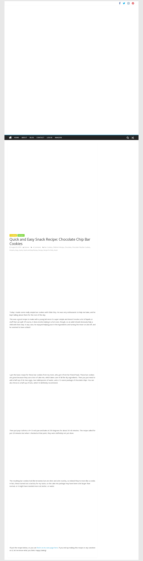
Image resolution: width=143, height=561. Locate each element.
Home (16, 137)
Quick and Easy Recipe (30, 250)
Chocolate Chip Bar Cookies (81, 247)
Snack (56, 250)
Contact (40, 137)
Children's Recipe (58, 247)
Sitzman (26, 247)
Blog (32, 137)
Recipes (21, 235)
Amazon (58, 137)
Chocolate (68, 247)
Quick (21, 250)
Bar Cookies (48, 247)
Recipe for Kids (48, 250)
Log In (49, 137)
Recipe (40, 250)
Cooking (13, 235)
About (24, 137)
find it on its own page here (47, 548)
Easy (16, 250)
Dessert (11, 250)
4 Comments (36, 247)
